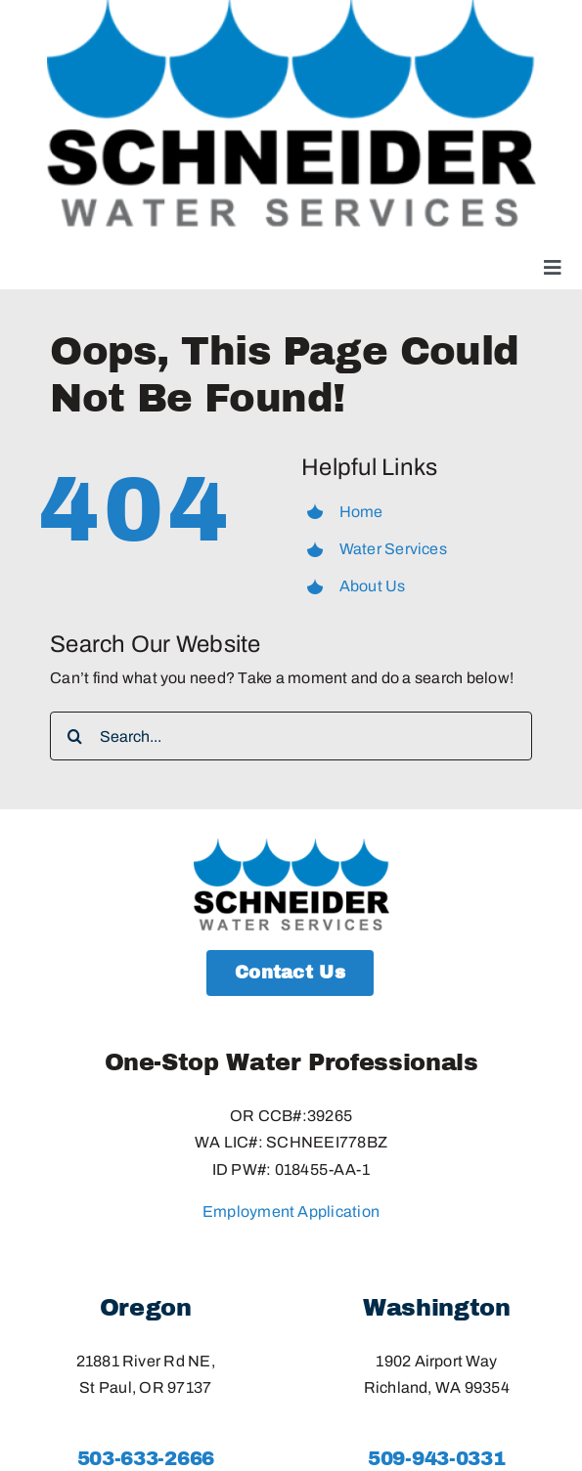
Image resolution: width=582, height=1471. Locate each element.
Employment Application (291, 1211)
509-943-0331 (436, 1458)
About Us (372, 586)
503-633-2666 (145, 1458)
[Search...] (291, 736)
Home (361, 511)
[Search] (74, 736)
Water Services (393, 549)
